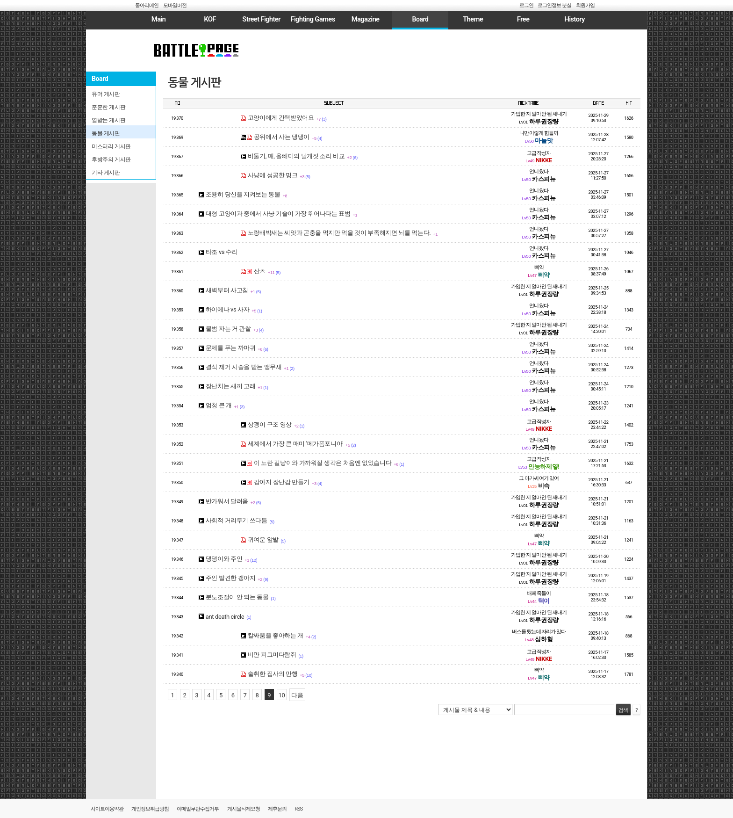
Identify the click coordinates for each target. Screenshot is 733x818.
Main (158, 19)
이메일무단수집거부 (198, 809)
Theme (473, 19)
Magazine (366, 19)
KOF (210, 19)
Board (420, 19)
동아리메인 (146, 5)
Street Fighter (261, 19)
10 (282, 695)
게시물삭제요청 (243, 809)
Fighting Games (312, 19)
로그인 (526, 5)
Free (523, 19)
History (574, 19)
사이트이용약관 (107, 809)
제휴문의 (277, 809)
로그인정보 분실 (554, 5)
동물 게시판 (194, 82)
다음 (297, 695)
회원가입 (585, 5)
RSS (298, 809)
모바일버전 (175, 5)
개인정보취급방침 (150, 809)
